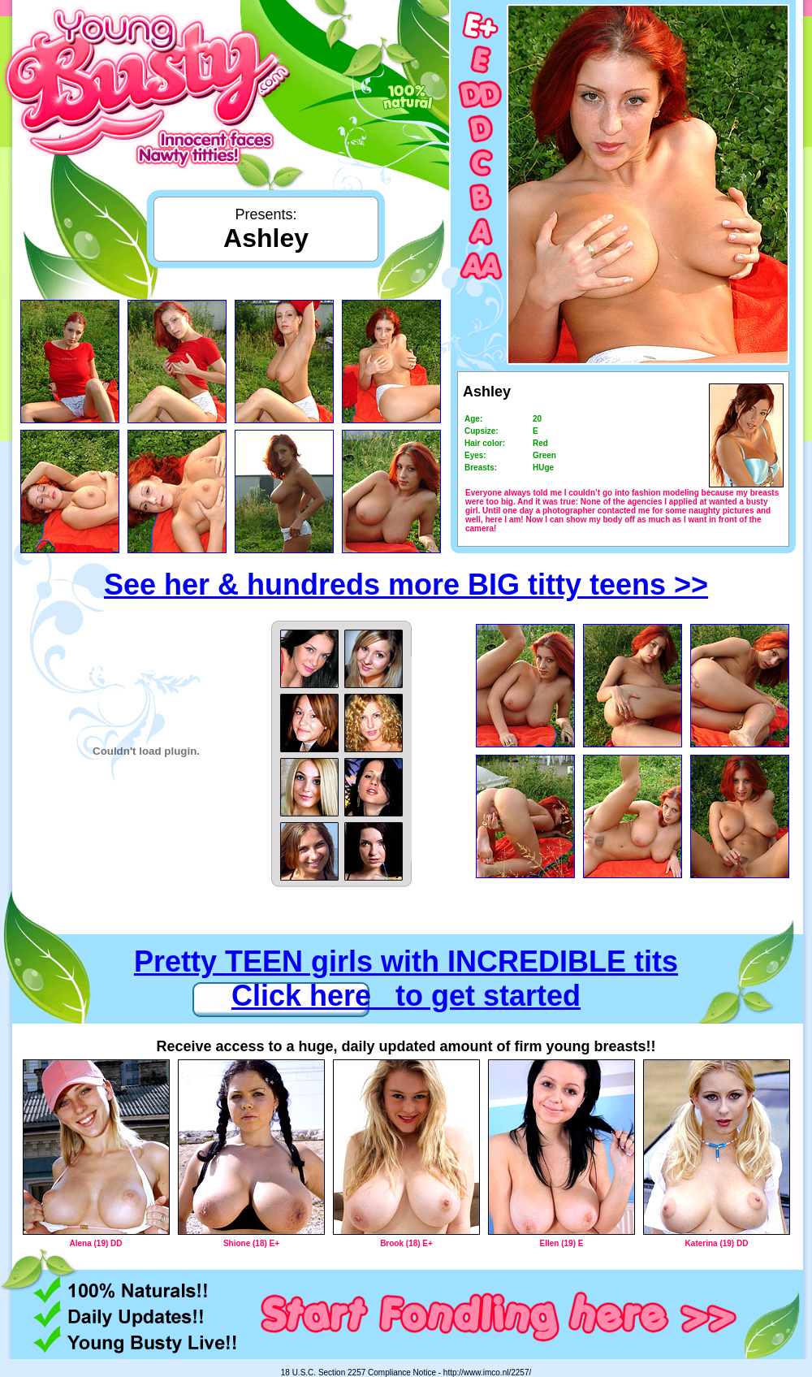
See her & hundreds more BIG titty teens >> (406, 584)
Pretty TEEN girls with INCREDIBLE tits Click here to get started (406, 978)
